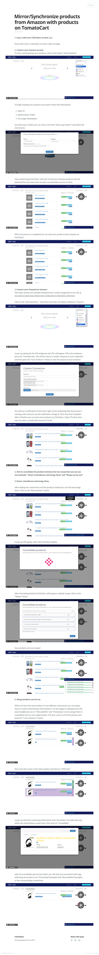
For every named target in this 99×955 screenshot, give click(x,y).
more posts (21, 940)
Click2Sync (19, 937)
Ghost (96, 953)
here (51, 38)
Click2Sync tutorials (6, 953)
